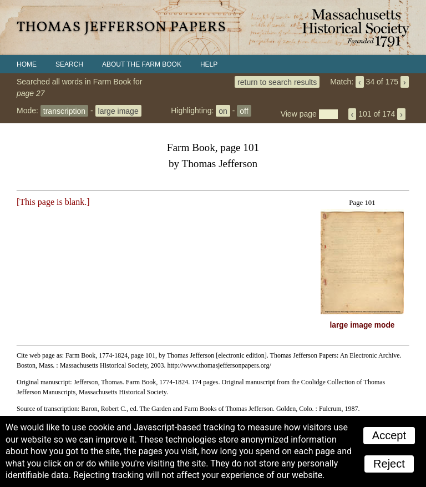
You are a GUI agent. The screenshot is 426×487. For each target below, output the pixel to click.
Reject (389, 464)
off (244, 110)
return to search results (277, 81)
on (223, 110)
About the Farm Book (141, 64)
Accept (389, 435)
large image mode (362, 325)
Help (208, 64)
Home (27, 64)
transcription (64, 110)
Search (69, 64)
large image (118, 110)
